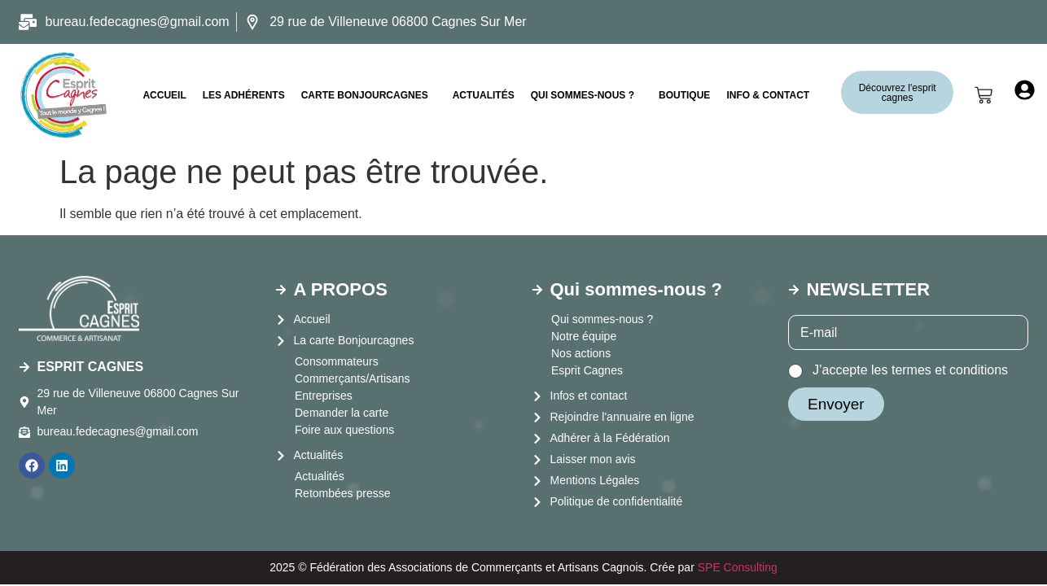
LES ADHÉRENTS (244, 95)
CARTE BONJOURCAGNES (364, 95)
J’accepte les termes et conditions (910, 370)
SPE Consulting (738, 567)
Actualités (484, 95)
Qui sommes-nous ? (582, 95)
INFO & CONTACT (767, 95)
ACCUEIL (164, 95)
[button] (369, 95)
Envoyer (836, 404)
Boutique (684, 95)
